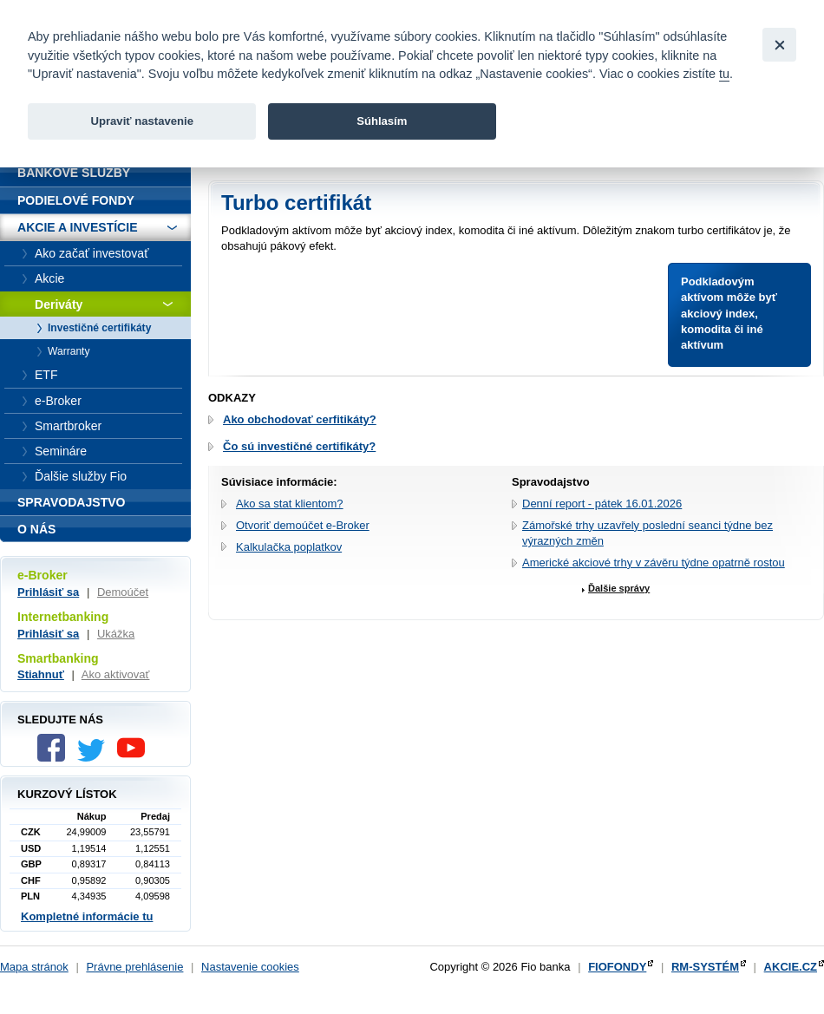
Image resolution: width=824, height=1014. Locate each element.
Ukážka (115, 633)
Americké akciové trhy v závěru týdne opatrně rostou (653, 562)
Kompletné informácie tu (87, 916)
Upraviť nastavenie (141, 121)
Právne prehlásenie (134, 966)
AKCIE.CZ (790, 966)
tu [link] (724, 74)
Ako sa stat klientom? (289, 503)
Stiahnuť (40, 674)
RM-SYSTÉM (705, 966)
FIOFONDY (617, 966)
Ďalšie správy (619, 588)
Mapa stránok (34, 966)
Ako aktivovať (116, 674)
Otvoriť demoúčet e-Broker (302, 525)
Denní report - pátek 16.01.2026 (602, 503)
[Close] (779, 45)
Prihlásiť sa (48, 592)
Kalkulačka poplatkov (289, 546)
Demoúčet (122, 592)
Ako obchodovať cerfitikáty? (299, 419)
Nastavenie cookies (250, 966)
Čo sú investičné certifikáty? (299, 446)
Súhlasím (381, 121)
